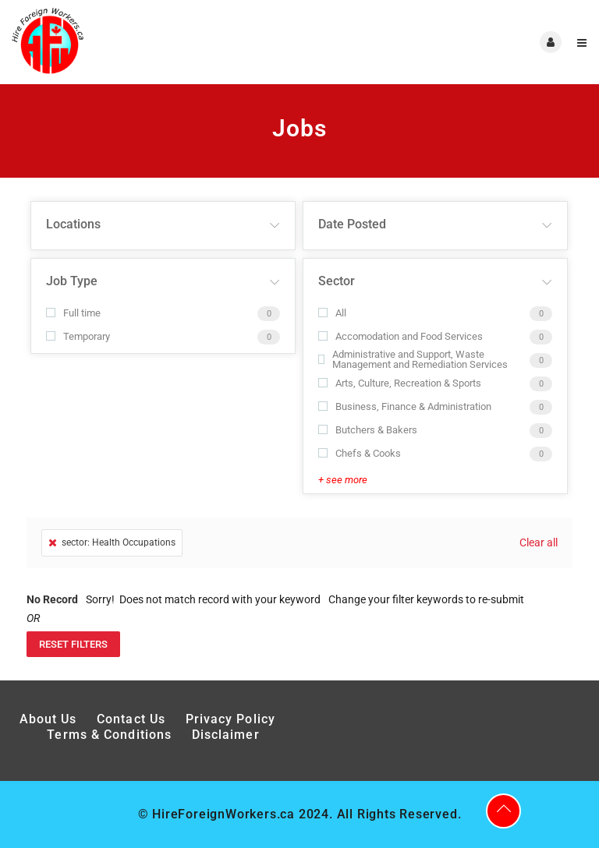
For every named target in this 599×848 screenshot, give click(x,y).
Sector (336, 281)
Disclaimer (226, 734)
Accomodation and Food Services (400, 336)
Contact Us (131, 719)
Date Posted (352, 224)
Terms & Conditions (109, 734)
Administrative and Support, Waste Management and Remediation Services (413, 359)
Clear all (538, 542)
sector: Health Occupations (111, 542)
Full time (73, 313)
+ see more (342, 480)
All (332, 313)
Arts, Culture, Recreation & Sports (399, 383)
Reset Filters (73, 644)
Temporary (78, 336)
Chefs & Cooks (359, 453)
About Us (48, 719)
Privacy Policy (233, 719)
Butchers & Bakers (367, 430)
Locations (73, 224)
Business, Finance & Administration (404, 406)
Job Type (71, 281)
